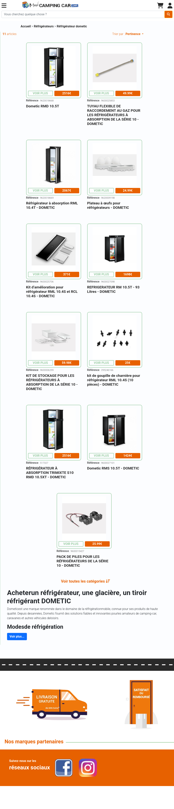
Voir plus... (17, 636)
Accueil (26, 26)
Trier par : (126, 34)
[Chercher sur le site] (83, 14)
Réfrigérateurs (44, 26)
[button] (4, 5)
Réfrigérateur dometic (72, 26)
